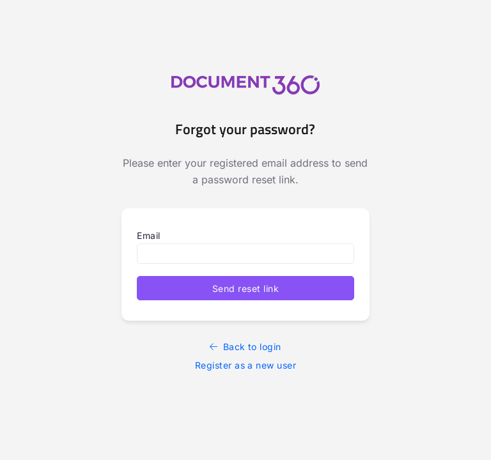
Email (148, 235)
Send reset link (245, 288)
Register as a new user (246, 365)
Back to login (245, 346)
